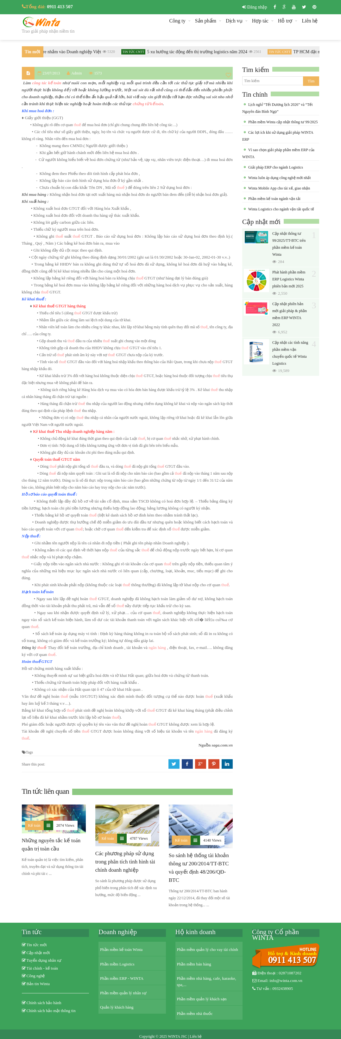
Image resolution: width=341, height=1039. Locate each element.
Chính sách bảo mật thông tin (51, 1010)
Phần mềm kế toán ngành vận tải (273, 198)
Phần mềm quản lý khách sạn (202, 999)
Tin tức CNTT (135, 52)
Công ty (177, 20)
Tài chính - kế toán (42, 968)
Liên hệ (310, 20)
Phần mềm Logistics (117, 964)
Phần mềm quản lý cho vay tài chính (207, 949)
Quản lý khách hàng (117, 1007)
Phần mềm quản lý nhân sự (123, 993)
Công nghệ (36, 975)
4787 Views (139, 838)
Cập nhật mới (261, 222)
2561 (257, 51)
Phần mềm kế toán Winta (121, 949)
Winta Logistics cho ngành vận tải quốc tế (280, 209)
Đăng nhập (254, 7)
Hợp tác (260, 20)
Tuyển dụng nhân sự (44, 960)
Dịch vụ (234, 20)
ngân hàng (157, 647)
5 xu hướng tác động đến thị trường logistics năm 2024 (199, 51)
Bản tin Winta (38, 983)
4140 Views (212, 840)
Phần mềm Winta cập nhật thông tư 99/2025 (282, 122)
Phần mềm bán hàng (194, 964)
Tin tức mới (37, 944)
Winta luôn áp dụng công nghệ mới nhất (279, 178)
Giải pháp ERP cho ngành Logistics (275, 167)
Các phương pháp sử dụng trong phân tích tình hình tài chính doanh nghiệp (125, 861)
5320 (111, 51)
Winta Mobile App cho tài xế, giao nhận (278, 188)
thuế (77, 125)
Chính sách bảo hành (44, 1002)
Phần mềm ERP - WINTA (121, 978)
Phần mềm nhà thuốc (195, 1013)
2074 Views (65, 825)
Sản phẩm (205, 20)
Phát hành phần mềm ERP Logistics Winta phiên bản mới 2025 (288, 279)
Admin (74, 73)
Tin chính (255, 94)
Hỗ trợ (285, 20)
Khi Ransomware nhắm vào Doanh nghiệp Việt (60, 51)
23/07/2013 (51, 73)
